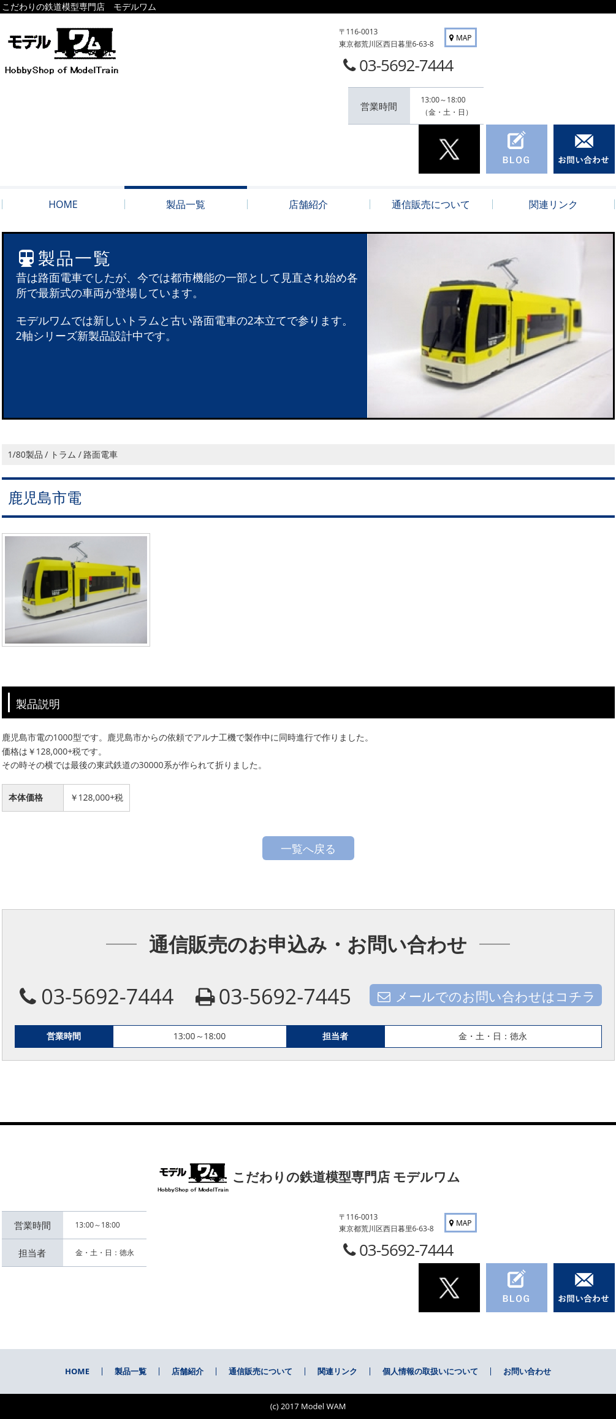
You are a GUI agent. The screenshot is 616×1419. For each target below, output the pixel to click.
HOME (77, 1371)
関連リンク (337, 1371)
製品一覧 (130, 1371)
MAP (458, 38)
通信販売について (260, 1371)
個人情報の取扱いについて (430, 1371)
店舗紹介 (187, 1371)
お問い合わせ (527, 1371)
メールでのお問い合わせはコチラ (486, 996)
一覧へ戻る (308, 848)
